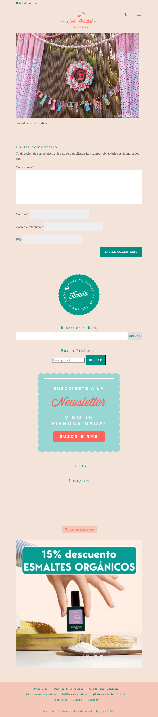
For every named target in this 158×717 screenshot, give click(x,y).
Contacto (94, 699)
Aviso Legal (41, 689)
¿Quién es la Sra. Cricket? (110, 694)
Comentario (25, 167)
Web (19, 239)
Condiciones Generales (104, 689)
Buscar (95, 360)
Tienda (77, 699)
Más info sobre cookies (41, 694)
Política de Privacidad (69, 689)
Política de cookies (74, 694)
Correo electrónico (29, 227)
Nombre (22, 214)
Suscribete (60, 699)
